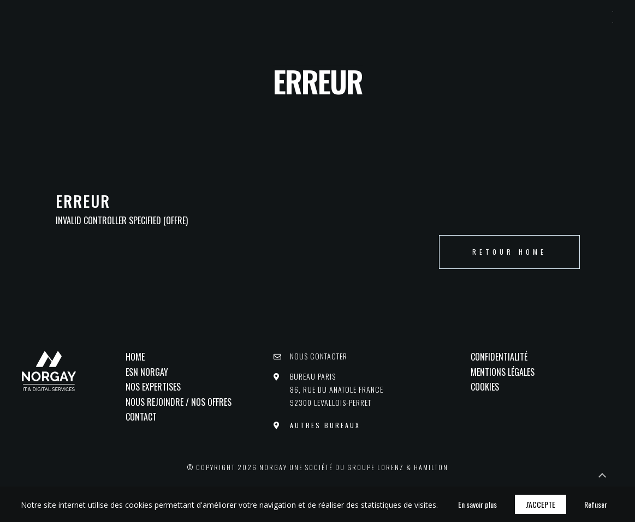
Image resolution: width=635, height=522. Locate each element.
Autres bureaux (325, 424)
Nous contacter (318, 356)
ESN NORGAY (147, 372)
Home (135, 356)
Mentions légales (503, 372)
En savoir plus (477, 504)
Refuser (595, 504)
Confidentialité (499, 356)
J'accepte (540, 504)
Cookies (485, 386)
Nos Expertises (153, 386)
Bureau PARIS (336, 389)
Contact (141, 416)
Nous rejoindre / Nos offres (179, 402)
